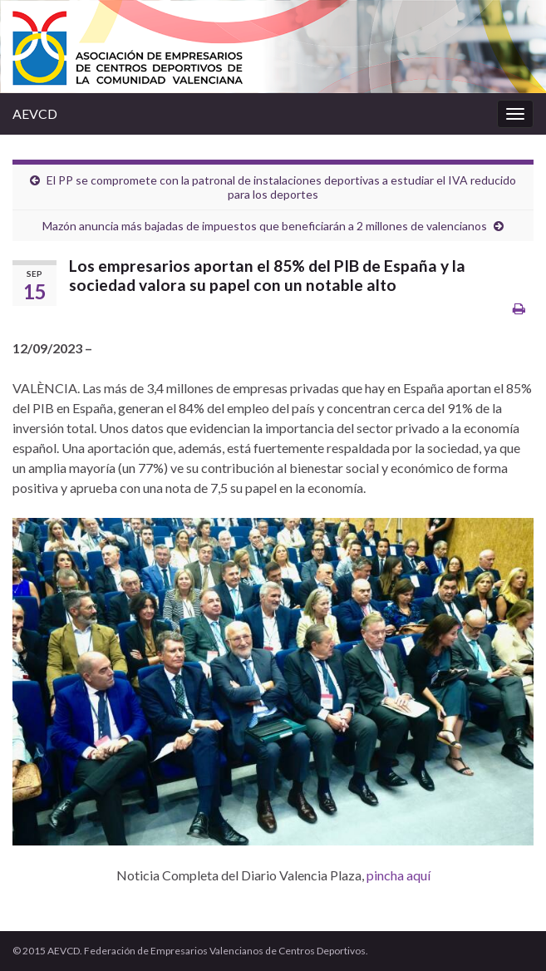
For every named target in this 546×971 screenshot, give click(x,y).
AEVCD (34, 113)
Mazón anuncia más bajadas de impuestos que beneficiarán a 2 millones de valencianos (264, 226)
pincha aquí (398, 875)
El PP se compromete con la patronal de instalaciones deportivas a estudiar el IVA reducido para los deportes (281, 187)
